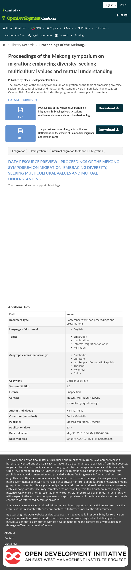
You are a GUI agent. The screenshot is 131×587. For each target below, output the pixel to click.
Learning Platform (14, 35)
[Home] (4, 45)
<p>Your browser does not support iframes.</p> (65, 241)
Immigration (38, 151)
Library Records (22, 45)
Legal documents (42, 35)
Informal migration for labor (69, 151)
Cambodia (11, 10)
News (105, 28)
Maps (71, 28)
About (23, 28)
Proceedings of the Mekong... (63, 45)
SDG (40, 28)
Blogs (81, 35)
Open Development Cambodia (41, 80)
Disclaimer (11, 543)
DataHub (65, 35)
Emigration (18, 151)
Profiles (87, 28)
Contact (9, 538)
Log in (123, 4)
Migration (97, 151)
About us (10, 532)
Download (109, 108)
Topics (56, 28)
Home (9, 28)
